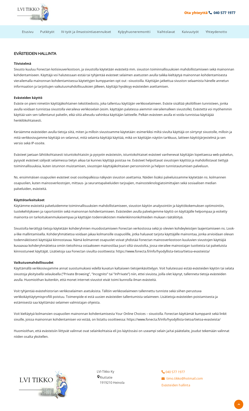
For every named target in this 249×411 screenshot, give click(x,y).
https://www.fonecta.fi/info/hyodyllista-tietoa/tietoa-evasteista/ (163, 251)
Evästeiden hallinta (176, 385)
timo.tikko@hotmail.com (184, 378)
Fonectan (43, 69)
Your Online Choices (131, 314)
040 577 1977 (175, 372)
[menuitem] (28, 31)
